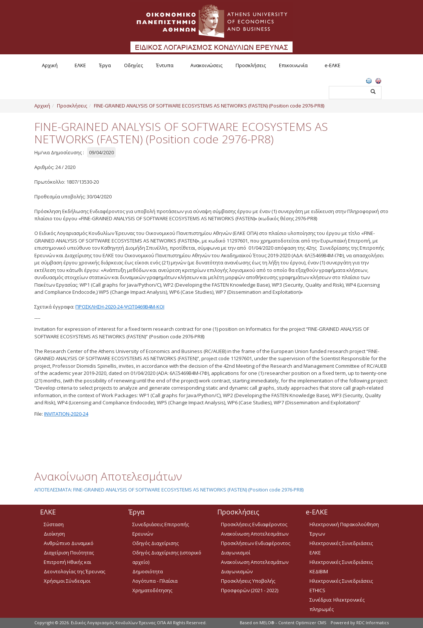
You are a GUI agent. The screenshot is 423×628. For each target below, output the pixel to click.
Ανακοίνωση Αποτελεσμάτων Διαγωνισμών (254, 567)
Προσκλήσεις (251, 65)
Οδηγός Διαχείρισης (155, 543)
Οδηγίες (133, 65)
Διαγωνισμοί (235, 552)
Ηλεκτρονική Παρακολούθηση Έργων (344, 529)
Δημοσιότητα (147, 571)
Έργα (105, 65)
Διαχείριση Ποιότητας (69, 552)
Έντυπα (164, 65)
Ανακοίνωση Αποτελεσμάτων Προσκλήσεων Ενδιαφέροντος (255, 538)
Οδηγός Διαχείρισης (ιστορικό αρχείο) (166, 557)
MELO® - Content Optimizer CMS (292, 622)
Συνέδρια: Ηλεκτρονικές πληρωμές (337, 604)
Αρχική (50, 65)
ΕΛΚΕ (80, 65)
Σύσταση (54, 524)
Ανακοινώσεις (206, 65)
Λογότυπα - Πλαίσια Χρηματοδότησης (155, 585)
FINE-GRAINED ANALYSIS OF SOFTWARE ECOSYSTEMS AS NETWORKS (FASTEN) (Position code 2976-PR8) (209, 105)
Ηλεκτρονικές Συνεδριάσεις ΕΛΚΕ (341, 548)
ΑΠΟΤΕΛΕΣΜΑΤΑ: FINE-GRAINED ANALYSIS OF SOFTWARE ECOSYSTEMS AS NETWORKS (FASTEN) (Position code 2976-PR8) (168, 489)
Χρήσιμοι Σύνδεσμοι (67, 580)
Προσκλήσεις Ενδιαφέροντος (254, 524)
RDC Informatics (372, 622)
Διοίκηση (54, 533)
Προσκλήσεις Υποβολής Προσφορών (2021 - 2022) (249, 585)
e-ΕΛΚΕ (332, 65)
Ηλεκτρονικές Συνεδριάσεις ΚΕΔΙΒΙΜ (341, 567)
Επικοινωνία (293, 65)
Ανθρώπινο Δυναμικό (68, 543)
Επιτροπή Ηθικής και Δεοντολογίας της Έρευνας (74, 567)
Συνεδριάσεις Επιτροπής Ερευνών (160, 529)
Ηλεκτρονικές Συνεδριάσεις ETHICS (341, 585)
